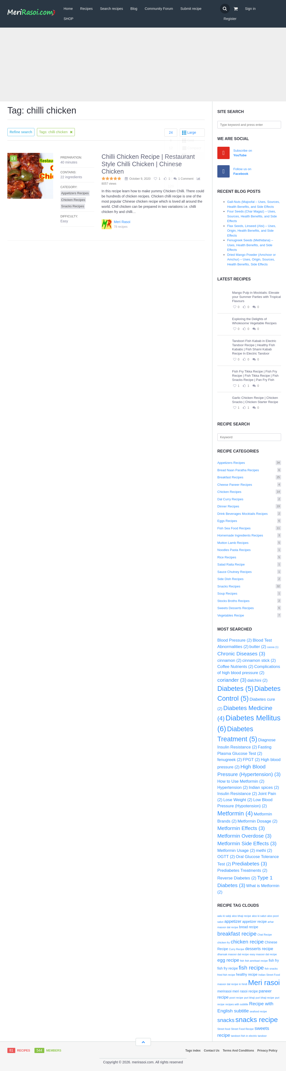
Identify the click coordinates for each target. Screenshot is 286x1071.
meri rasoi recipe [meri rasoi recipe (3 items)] (245, 991)
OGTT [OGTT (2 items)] (226, 856)
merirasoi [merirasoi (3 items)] (224, 991)
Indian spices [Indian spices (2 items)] (264, 787)
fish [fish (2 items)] (242, 960)
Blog (133, 9)
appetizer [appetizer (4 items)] (232, 921)
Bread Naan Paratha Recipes (249, 470)
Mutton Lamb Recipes (249, 542)
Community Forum (159, 9)
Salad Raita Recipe (249, 564)
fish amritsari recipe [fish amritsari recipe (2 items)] (256, 960)
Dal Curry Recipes (249, 499)
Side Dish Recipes (249, 579)
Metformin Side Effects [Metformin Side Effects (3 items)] (246, 843)
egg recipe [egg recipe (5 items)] (228, 960)
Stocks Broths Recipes (249, 601)
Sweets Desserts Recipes (249, 608)
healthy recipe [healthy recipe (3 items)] (246, 974)
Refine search (21, 132)
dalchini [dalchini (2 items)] (257, 680)
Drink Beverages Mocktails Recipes (249, 513)
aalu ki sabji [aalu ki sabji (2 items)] (224, 915)
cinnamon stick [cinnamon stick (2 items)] (259, 660)
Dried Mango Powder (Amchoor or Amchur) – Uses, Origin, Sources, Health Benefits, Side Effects (251, 259)
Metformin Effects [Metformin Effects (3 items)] (241, 828)
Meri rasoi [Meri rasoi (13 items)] (264, 982)
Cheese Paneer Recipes (249, 484)
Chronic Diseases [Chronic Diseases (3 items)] (241, 653)
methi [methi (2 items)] (264, 850)
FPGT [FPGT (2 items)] (251, 759)
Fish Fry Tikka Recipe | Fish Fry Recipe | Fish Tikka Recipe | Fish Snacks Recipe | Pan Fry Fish (255, 376)
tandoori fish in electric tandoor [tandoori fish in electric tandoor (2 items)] (249, 1035)
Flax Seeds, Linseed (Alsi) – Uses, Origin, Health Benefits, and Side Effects (251, 230)
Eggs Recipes (249, 521)
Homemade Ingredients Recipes (249, 535)
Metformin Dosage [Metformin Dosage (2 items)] (257, 821)
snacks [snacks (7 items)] (226, 1020)
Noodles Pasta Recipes (249, 550)
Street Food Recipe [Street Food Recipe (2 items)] (242, 1028)
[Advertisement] (143, 64)
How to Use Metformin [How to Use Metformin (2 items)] (240, 781)
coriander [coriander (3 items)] (231, 680)
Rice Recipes (249, 557)
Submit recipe (191, 9)
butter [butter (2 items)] (257, 646)
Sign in (250, 9)
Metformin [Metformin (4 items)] (235, 813)
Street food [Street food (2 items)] (223, 1028)
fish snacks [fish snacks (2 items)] (271, 968)
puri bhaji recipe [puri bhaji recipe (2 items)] (265, 997)
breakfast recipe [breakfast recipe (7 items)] (236, 934)
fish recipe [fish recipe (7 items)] (251, 968)
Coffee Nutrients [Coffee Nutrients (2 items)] (235, 666)
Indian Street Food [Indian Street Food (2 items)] (269, 974)
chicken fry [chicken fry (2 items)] (223, 942)
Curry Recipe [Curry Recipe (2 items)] (236, 949)
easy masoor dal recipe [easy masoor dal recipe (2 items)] (263, 954)
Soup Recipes (249, 593)
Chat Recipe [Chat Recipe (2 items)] (264, 934)
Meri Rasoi (122, 222)
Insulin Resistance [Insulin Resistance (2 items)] (237, 793)
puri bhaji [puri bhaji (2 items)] (249, 997)
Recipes (86, 9)
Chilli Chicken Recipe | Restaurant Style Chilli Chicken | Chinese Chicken (148, 164)
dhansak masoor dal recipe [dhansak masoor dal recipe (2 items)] (233, 954)
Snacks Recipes (249, 586)
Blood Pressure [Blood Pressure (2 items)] (234, 640)
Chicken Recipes (249, 491)
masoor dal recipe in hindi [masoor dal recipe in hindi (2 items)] (232, 984)
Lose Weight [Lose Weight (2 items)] (237, 799)
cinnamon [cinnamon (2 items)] (229, 660)
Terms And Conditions (238, 1050)
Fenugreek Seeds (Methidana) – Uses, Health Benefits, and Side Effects (250, 245)
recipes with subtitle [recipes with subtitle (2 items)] (236, 1004)
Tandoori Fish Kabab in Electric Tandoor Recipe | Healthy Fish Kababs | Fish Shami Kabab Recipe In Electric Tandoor (254, 347)
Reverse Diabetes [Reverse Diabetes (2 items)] (236, 878)
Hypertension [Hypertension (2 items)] (232, 787)
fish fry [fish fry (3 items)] (274, 960)
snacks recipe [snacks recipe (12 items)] (256, 1019)
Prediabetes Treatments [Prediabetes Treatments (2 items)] (242, 870)
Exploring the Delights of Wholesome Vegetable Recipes (254, 321)
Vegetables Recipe (249, 615)
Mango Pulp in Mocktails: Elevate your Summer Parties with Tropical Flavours (256, 297)
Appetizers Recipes (249, 462)
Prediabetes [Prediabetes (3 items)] (249, 863)
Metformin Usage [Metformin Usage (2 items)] (236, 850)
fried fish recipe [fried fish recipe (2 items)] (226, 974)
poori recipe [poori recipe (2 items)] (236, 997)
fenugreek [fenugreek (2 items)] (229, 759)
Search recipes (111, 9)
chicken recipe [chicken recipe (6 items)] (247, 941)
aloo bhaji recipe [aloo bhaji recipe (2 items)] (241, 915)
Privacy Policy (267, 1050)
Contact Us (211, 1050)
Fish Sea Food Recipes (249, 528)
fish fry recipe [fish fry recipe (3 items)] (227, 968)
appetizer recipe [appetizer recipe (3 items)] (254, 922)
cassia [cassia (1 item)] (272, 647)
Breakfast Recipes (249, 477)
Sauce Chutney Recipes (249, 571)
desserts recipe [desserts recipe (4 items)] (259, 948)
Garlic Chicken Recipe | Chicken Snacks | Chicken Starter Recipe (255, 400)
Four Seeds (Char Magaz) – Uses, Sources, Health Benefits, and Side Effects (252, 216)
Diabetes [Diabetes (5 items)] (235, 688)
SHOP (69, 19)
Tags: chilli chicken (56, 132)
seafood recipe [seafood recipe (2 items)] (258, 1011)
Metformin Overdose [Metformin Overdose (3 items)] (244, 836)
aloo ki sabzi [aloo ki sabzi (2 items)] (259, 915)
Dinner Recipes (249, 506)
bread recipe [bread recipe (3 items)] (248, 927)
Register (230, 19)
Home (68, 9)
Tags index (193, 1050)
